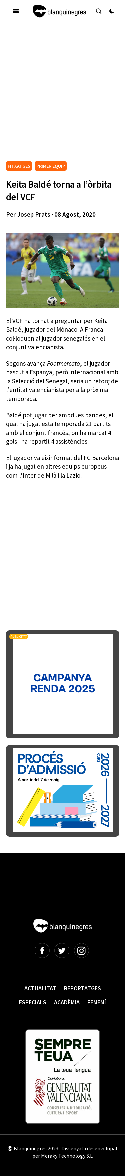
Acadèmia (67, 1002)
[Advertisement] (62, 93)
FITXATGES (19, 166)
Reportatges (82, 988)
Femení (96, 1002)
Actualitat (40, 988)
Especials (32, 1002)
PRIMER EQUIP (50, 166)
